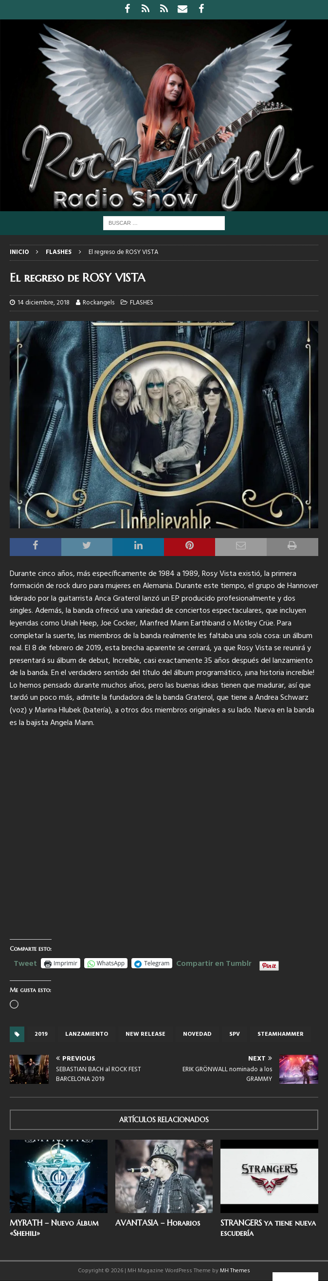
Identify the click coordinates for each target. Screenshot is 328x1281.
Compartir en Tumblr (214, 962)
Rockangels (98, 303)
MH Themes (235, 1271)
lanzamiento (86, 1034)
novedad (197, 1034)
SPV (234, 1034)
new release (145, 1034)
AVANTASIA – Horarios (157, 1223)
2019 (41, 1034)
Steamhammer (280, 1034)
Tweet (25, 962)
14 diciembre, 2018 (44, 303)
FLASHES (141, 303)
